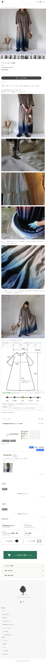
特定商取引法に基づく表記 (8, 624)
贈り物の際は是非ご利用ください (30, 527)
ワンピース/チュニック (14, 7)
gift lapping (26, 524)
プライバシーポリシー (7, 628)
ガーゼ (13, 85)
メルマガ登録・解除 (7, 634)
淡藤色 (8, 85)
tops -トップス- (7, 7)
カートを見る (5, 650)
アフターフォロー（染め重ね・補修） (10, 533)
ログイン (4, 647)
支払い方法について (7, 621)
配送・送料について (7, 614)
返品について (5, 617)
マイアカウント (6, 640)
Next (44, 31)
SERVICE (4, 531)
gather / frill (32, 85)
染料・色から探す (7, 570)
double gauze (37, 85)
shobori (21, 85)
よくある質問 (5, 631)
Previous (1, 31)
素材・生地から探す (8, 575)
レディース (17, 85)
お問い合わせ (5, 654)
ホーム (2, 7)
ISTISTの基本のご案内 (6, 527)
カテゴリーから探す (8, 565)
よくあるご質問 (27, 533)
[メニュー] (44, 2)
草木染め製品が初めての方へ (8, 525)
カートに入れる (21, 78)
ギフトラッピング (28, 525)
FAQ (25, 531)
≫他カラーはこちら (33, 342)
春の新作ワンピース (27, 85)
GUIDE (3, 524)
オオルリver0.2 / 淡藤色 (10, 460)
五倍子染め (3, 85)
